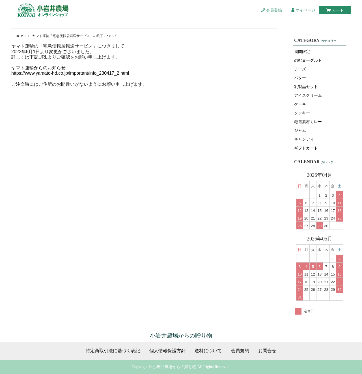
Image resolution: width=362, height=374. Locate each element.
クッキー (302, 113)
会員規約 (240, 351)
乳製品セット (306, 87)
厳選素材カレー (308, 122)
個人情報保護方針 (167, 351)
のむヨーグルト (308, 60)
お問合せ (267, 351)
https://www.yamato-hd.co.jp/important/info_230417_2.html (70, 73)
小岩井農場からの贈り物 (181, 335)
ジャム (300, 130)
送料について (208, 351)
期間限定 (302, 52)
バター (300, 78)
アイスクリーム (308, 95)
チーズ (300, 69)
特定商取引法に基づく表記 (113, 351)
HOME (20, 36)
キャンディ (304, 139)
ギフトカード (306, 148)
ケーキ (300, 104)
